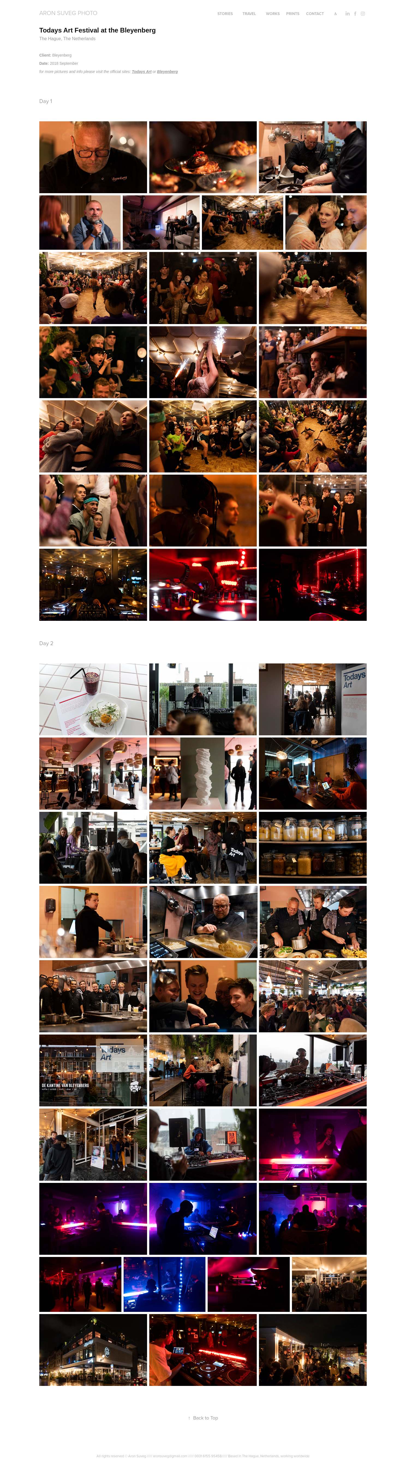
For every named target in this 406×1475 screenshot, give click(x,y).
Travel (249, 13)
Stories (225, 13)
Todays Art (141, 71)
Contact (315, 13)
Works (273, 13)
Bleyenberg (167, 71)
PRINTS (292, 13)
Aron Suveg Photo (68, 12)
